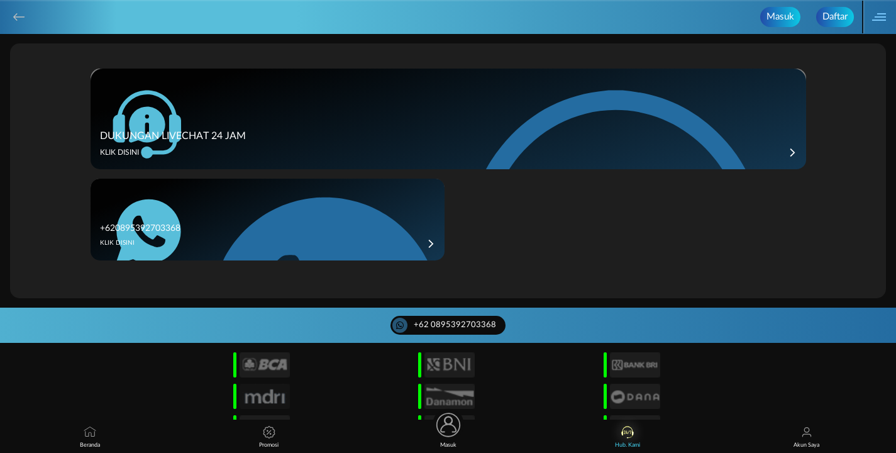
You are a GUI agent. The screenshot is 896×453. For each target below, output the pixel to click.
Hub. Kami (627, 437)
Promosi (269, 437)
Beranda (90, 437)
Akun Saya (806, 437)
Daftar (835, 16)
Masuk (780, 16)
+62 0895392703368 (444, 325)
